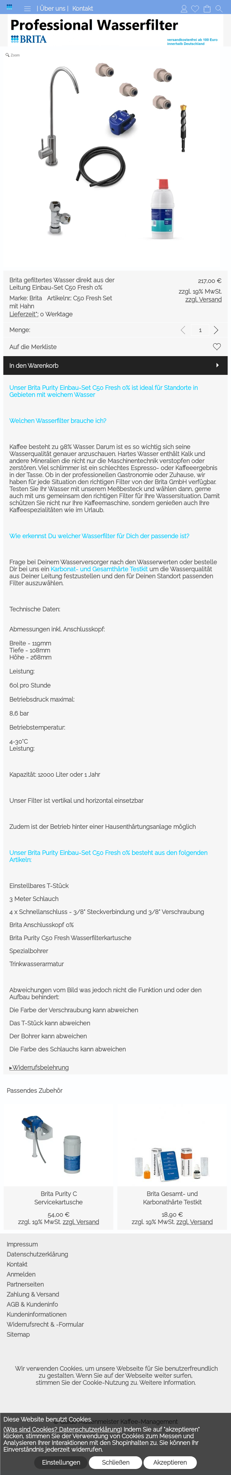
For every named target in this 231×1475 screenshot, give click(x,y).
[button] (27, 8)
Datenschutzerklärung (37, 1254)
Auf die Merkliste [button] (33, 346)
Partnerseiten (25, 1284)
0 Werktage (41, 314)
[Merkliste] (195, 8)
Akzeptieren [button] (170, 1462)
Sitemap (18, 1334)
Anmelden (184, 8)
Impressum (22, 1244)
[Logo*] (9, 7)
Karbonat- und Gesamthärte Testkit (99, 569)
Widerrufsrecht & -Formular (45, 1324)
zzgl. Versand (81, 1221)
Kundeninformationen (36, 1314)
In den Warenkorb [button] (33, 365)
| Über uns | (52, 8)
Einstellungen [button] (61, 1462)
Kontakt (82, 8)
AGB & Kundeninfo (32, 1304)
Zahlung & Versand (33, 1294)
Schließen (115, 1462)
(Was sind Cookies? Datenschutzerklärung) (62, 1429)
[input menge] (200, 330)
